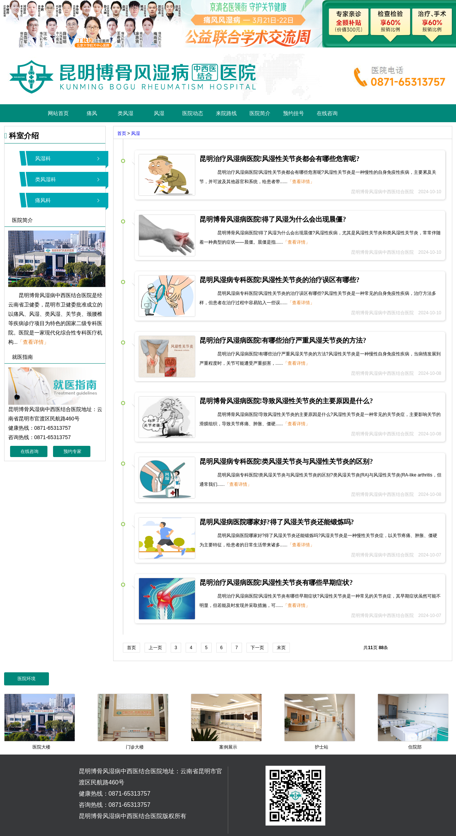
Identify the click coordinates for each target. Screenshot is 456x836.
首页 (121, 133)
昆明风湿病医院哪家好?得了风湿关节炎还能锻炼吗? (276, 522)
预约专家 (72, 451)
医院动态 (192, 113)
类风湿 (125, 113)
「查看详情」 (33, 342)
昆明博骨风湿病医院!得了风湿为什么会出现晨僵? (272, 219)
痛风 (92, 113)
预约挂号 (293, 113)
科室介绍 (21, 136)
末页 (281, 647)
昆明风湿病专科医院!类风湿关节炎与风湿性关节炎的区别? (286, 461)
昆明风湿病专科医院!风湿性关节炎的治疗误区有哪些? (279, 280)
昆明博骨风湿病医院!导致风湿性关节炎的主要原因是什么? (286, 401)
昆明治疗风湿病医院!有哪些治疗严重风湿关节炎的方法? (282, 340)
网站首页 (58, 113)
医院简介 (259, 113)
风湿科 (43, 158)
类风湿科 (45, 179)
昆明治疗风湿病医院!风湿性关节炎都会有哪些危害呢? (279, 159)
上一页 (155, 647)
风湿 (159, 113)
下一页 (257, 647)
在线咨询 (327, 113)
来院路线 (226, 113)
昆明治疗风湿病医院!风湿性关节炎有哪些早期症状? (276, 582)
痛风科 (43, 200)
